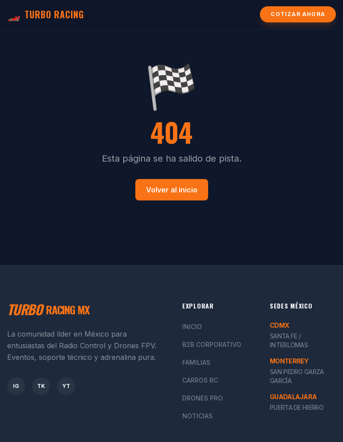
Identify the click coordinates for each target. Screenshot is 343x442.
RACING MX (48, 309)
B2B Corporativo (211, 344)
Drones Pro (202, 398)
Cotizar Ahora (298, 14)
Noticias (197, 416)
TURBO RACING (45, 14)
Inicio (192, 326)
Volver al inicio (171, 189)
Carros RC (200, 380)
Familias (196, 362)
